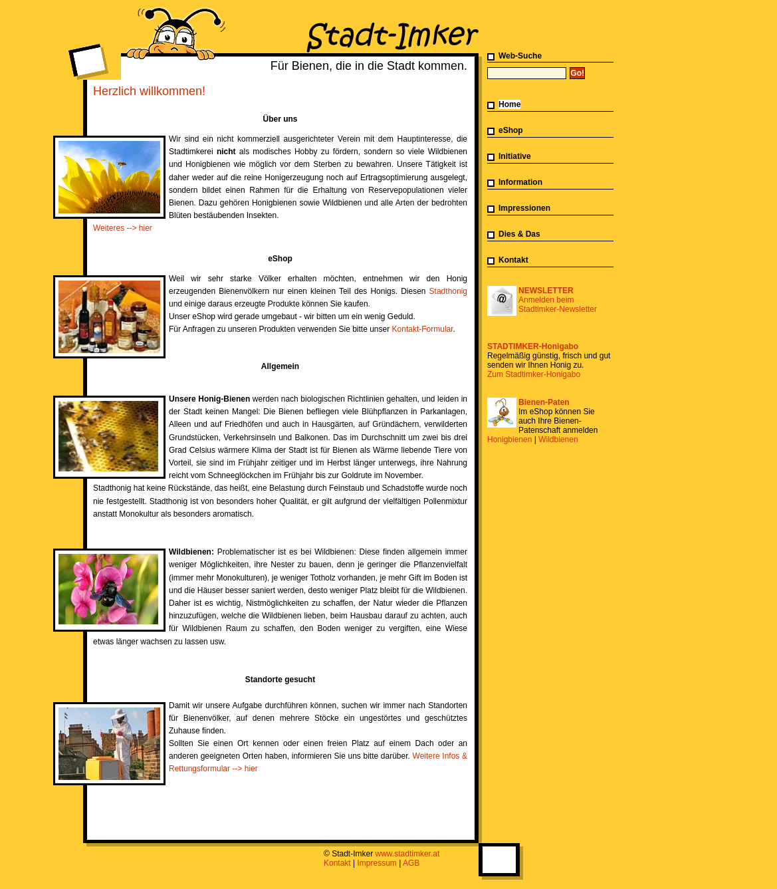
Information (520, 182)
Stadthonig (448, 291)
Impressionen (524, 208)
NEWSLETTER (546, 290)
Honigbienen (509, 439)
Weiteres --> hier (122, 228)
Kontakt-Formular (422, 329)
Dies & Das (519, 234)
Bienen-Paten (544, 402)
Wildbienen (558, 439)
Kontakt (513, 260)
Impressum (377, 863)
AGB (411, 863)
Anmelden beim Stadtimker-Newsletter (557, 304)
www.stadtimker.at (408, 853)
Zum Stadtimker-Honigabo (533, 374)
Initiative (515, 156)
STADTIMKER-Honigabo (532, 346)
